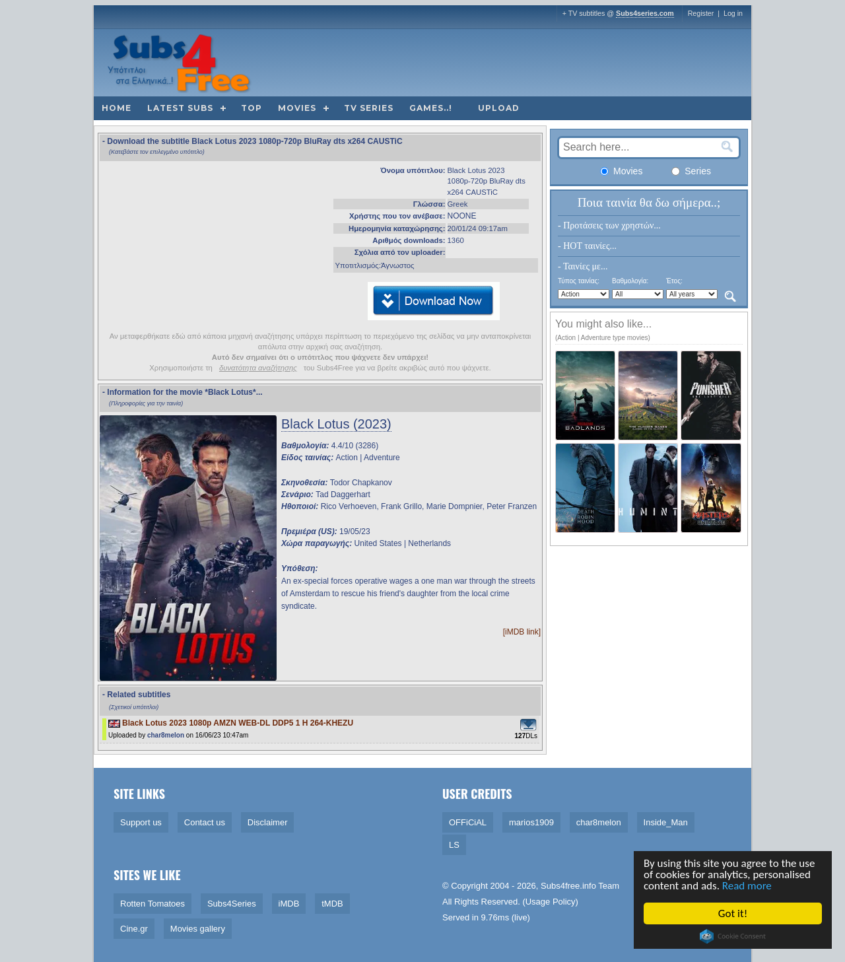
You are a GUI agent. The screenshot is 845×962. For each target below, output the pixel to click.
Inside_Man (666, 822)
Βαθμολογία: (630, 281)
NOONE (462, 216)
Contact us (204, 822)
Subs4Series (231, 904)
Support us (141, 822)
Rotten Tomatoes (152, 904)
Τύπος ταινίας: (578, 281)
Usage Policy (550, 902)
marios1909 (531, 822)
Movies (297, 108)
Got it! (732, 913)
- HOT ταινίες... (587, 246)
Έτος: (674, 281)
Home (116, 108)
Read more (747, 886)
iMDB (289, 904)
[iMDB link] (522, 631)
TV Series (368, 108)
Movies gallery (197, 929)
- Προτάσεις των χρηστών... (609, 225)
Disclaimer (268, 822)
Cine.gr (134, 929)
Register (701, 13)
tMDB (332, 904)
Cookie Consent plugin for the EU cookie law (733, 936)
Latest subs (180, 108)
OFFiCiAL (468, 822)
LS (454, 845)
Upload (499, 108)
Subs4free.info (568, 886)
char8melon (165, 735)
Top (251, 108)
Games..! (430, 108)
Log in (733, 13)
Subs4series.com (645, 13)
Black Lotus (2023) (336, 424)
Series (691, 171)
